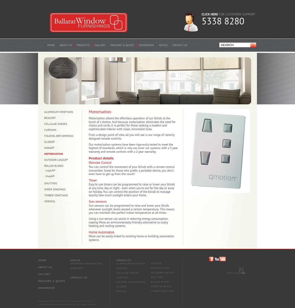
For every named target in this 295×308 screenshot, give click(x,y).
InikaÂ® (121, 291)
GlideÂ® (121, 286)
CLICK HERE (210, 14)
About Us (45, 267)
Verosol (156, 263)
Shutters (157, 277)
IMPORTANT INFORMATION (86, 263)
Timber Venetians (162, 291)
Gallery (44, 274)
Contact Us (78, 277)
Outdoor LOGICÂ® (162, 272)
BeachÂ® (121, 268)
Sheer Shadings (161, 286)
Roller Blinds (160, 281)
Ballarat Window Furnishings (89, 22)
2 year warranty (146, 152)
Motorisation (160, 268)
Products (123, 260)
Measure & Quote (51, 281)
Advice (75, 260)
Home (42, 260)
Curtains (122, 277)
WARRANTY (76, 268)
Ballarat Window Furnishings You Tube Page (221, 259)
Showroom (46, 288)
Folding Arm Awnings (130, 282)
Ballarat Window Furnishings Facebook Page (211, 259)
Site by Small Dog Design (236, 270)
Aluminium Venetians (130, 263)
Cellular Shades (127, 272)
